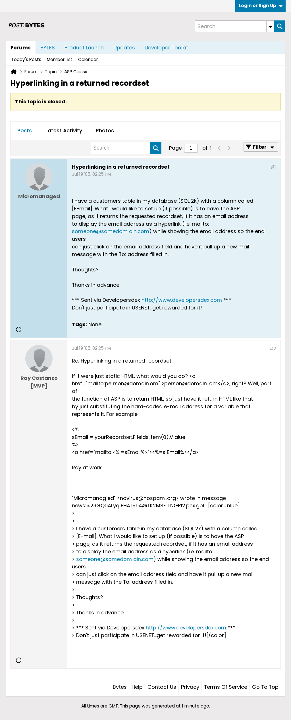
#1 (273, 167)
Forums (21, 47)
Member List (59, 59)
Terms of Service (225, 686)
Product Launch (84, 47)
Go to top (265, 686)
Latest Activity (63, 130)
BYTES (47, 47)
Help (137, 686)
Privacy (190, 686)
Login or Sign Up (260, 6)
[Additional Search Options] (270, 26)
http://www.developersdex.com (182, 300)
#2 (272, 349)
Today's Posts (26, 59)
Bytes (120, 686)
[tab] (25, 131)
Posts (24, 130)
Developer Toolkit (166, 47)
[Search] (234, 26)
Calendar (88, 59)
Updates (124, 47)
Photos (105, 130)
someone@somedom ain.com (110, 231)
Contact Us (161, 686)
